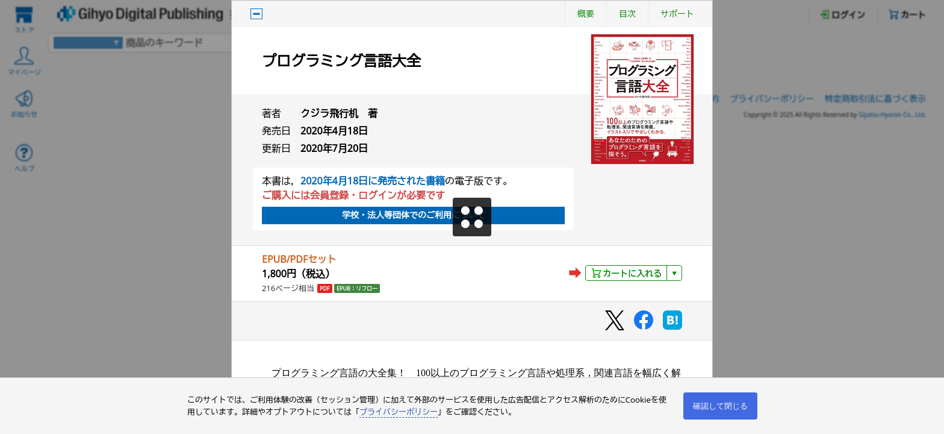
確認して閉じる (720, 405)
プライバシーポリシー (398, 411)
